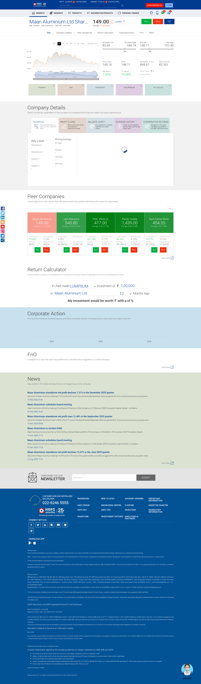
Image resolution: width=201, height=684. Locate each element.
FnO (141, 33)
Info (49, 33)
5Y (78, 44)
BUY (37, 250)
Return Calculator (105, 33)
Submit (146, 477)
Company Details (64, 33)
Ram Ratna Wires (159, 219)
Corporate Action (126, 33)
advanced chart (93, 43)
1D (59, 44)
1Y (75, 44)
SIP (169, 21)
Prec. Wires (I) (100, 219)
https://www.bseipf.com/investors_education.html (40, 641)
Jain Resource (71, 219)
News (151, 33)
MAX (82, 44)
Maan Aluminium (42, 219)
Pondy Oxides (129, 219)
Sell (157, 21)
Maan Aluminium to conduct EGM (44, 428)
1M (67, 44)
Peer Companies (84, 33)
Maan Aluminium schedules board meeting (49, 404)
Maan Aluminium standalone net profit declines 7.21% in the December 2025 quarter (70, 392)
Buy (146, 21)
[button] (120, 21)
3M (71, 44)
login (169, 5)
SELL (46, 250)
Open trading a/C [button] (154, 5)
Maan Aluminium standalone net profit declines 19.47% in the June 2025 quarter (68, 452)
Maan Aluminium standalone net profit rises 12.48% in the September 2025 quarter (69, 416)
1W (63, 44)
